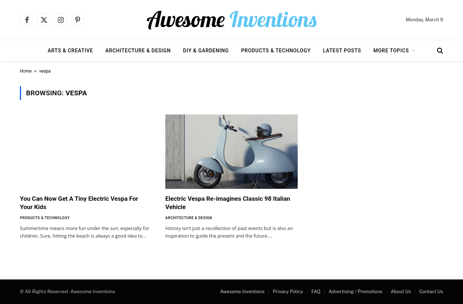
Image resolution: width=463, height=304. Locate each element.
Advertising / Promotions (356, 291)
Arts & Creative (70, 50)
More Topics (391, 50)
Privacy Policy (288, 291)
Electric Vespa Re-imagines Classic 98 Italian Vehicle (227, 202)
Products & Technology (275, 50)
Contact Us (431, 291)
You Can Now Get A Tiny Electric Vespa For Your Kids (79, 202)
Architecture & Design (138, 50)
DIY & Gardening (206, 50)
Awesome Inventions (242, 291)
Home (25, 71)
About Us (401, 291)
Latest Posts (342, 50)
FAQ (315, 291)
